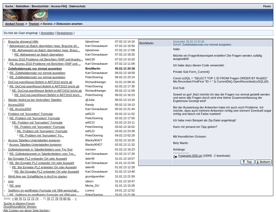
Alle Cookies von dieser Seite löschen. (27, 210)
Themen (34, 23)
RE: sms (15, 185)
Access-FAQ (59, 6)
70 (20, 198)
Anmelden (47, 33)
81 (69, 198)
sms (10, 181)
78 (56, 198)
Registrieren (65, 33)
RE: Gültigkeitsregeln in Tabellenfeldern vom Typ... (42, 153)
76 (48, 198)
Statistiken (22, 6)
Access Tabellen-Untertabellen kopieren (34, 140)
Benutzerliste (40, 6)
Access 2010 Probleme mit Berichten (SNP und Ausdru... (45, 59)
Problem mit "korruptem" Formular (30, 113)
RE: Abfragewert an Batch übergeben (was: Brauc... (46, 50)
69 (16, 198)
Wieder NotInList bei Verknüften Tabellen (35, 99)
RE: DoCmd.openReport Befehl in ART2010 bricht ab (44, 86)
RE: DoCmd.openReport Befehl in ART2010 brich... (48, 95)
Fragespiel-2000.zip (190, 155)
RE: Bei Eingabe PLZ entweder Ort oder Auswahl (41, 163)
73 (32, 198)
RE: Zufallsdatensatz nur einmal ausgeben (37, 72)
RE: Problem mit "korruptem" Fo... (41, 135)
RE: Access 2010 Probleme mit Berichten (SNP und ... (45, 63)
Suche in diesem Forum (19, 203)
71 (24, 198)
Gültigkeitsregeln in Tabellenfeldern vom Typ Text (40, 149)
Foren (267, 6)
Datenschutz (77, 6)
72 (28, 198)
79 (60, 198)
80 (65, 198)
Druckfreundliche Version (20, 206)
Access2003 (16, 104)
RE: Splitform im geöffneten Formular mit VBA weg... (43, 194)
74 (36, 198)
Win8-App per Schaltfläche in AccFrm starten (37, 176)
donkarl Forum (14, 23)
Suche (9, 6)
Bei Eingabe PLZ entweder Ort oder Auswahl (37, 158)
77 (52, 198)
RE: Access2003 (20, 109)
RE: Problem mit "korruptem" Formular (34, 118)
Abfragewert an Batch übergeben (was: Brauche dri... (44, 45)
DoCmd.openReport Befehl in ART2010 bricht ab (40, 82)
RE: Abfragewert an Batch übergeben (39, 54)
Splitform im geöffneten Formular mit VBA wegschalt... (43, 190)
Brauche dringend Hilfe (23, 41)
